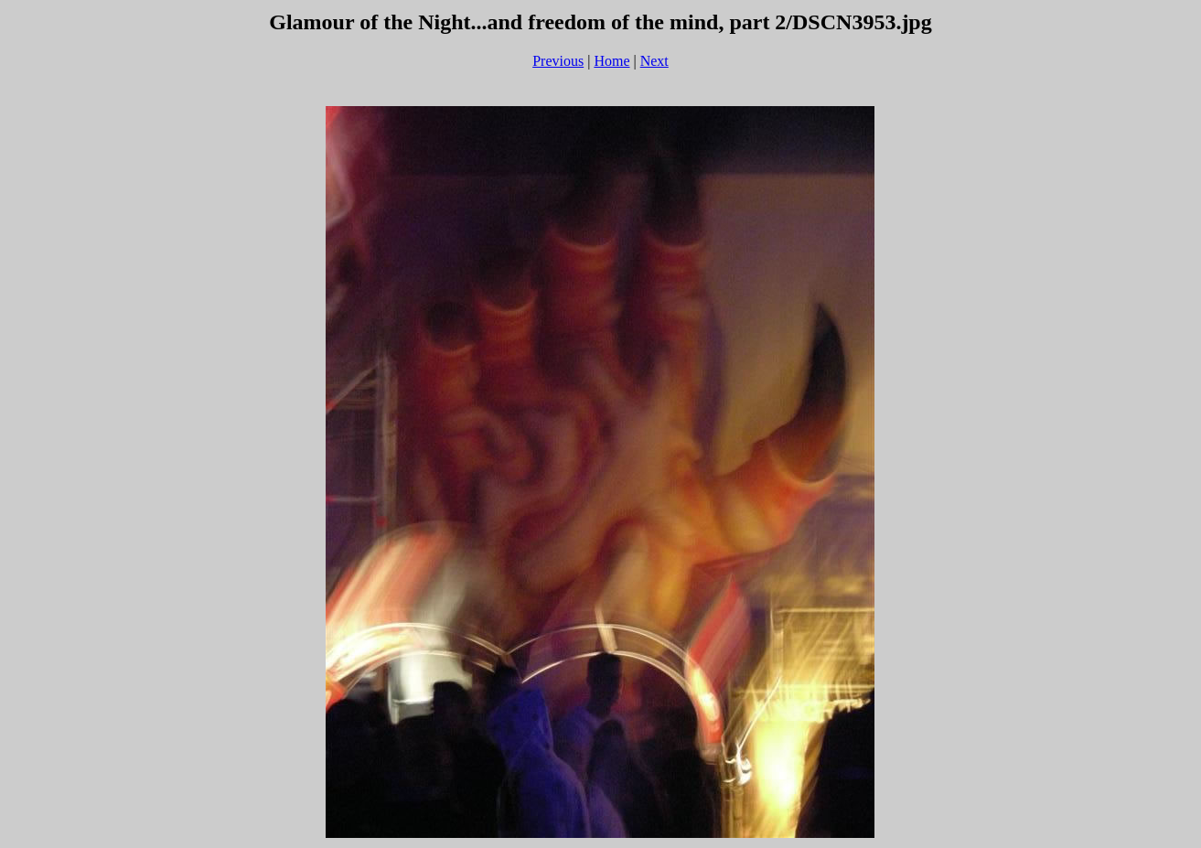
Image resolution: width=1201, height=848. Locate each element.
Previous (558, 61)
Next (654, 61)
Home (611, 61)
